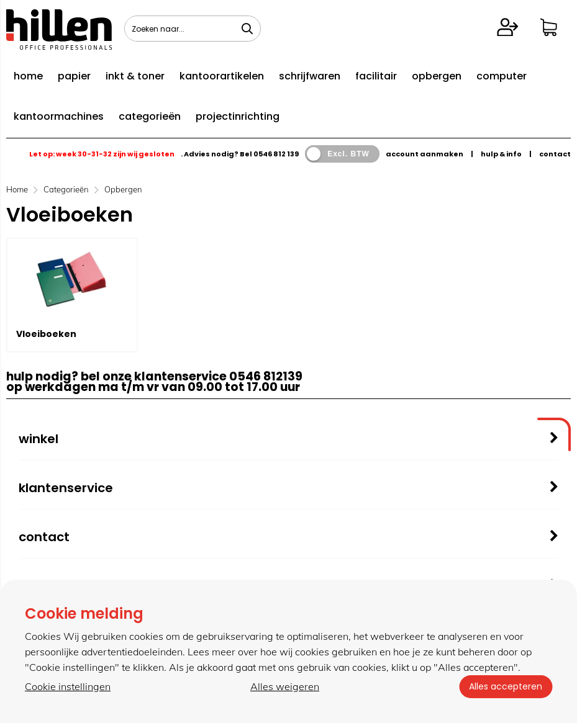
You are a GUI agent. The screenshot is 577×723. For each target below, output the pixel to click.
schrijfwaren (309, 76)
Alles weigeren (284, 686)
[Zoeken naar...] (247, 28)
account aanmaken (424, 154)
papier (74, 76)
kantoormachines (59, 116)
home (28, 76)
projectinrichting (237, 116)
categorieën (150, 116)
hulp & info (501, 154)
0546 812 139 (276, 154)
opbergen (436, 76)
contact (555, 154)
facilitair (376, 76)
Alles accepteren (505, 686)
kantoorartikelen (221, 76)
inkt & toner (135, 76)
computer (501, 76)
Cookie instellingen (68, 686)
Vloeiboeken (46, 334)
